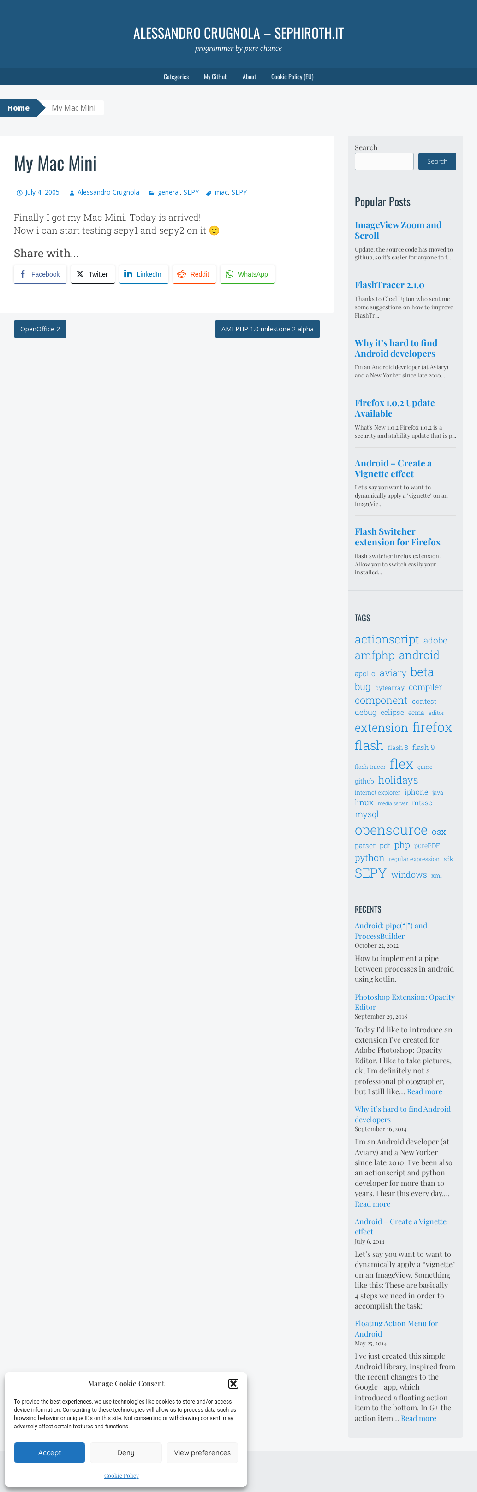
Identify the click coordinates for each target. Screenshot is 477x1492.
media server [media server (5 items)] (393, 803)
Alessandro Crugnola (108, 192)
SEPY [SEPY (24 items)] (371, 872)
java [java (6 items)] (437, 792)
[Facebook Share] (40, 274)
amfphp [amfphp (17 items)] (375, 655)
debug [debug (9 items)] (365, 712)
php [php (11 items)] (402, 844)
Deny (126, 1452)
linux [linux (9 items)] (364, 802)
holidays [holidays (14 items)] (398, 779)
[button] (233, 1383)
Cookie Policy (121, 1475)
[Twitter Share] (92, 274)
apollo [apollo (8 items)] (365, 673)
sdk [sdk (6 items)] (448, 858)
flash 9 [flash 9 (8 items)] (423, 747)
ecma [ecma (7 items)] (416, 712)
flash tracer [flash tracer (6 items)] (370, 766)
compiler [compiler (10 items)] (425, 686)
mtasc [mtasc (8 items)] (422, 802)
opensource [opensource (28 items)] (391, 829)
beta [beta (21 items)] (422, 671)
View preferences (202, 1452)
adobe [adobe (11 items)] (435, 640)
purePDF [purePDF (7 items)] (427, 845)
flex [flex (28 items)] (401, 764)
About (249, 76)
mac (221, 192)
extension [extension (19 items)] (381, 727)
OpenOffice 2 (40, 328)
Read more (424, 1091)
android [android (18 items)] (419, 654)
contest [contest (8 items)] (424, 701)
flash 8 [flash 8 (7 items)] (398, 747)
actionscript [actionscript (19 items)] (387, 639)
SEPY (191, 192)
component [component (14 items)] (381, 700)
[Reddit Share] (194, 274)
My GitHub (215, 76)
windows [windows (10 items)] (409, 874)
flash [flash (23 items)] (369, 745)
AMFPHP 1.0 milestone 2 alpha (267, 328)
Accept (49, 1452)
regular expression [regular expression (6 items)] (414, 858)
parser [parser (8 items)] (365, 845)
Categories (176, 76)
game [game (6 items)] (425, 766)
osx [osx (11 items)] (439, 831)
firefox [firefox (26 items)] (432, 727)
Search (366, 147)
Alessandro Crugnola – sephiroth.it (238, 32)
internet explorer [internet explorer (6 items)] (377, 792)
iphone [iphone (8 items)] (416, 791)
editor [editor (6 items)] (436, 712)
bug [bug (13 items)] (363, 686)
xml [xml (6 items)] (436, 875)
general (169, 192)
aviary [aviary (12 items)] (393, 672)
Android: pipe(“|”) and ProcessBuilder (391, 930)
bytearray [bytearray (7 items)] (390, 687)
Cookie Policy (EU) (292, 76)
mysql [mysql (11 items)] (367, 814)
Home (18, 108)
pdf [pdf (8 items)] (385, 845)
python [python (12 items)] (370, 857)
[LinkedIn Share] (143, 274)
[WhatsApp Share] (248, 274)
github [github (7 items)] (364, 781)
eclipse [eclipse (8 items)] (392, 712)
